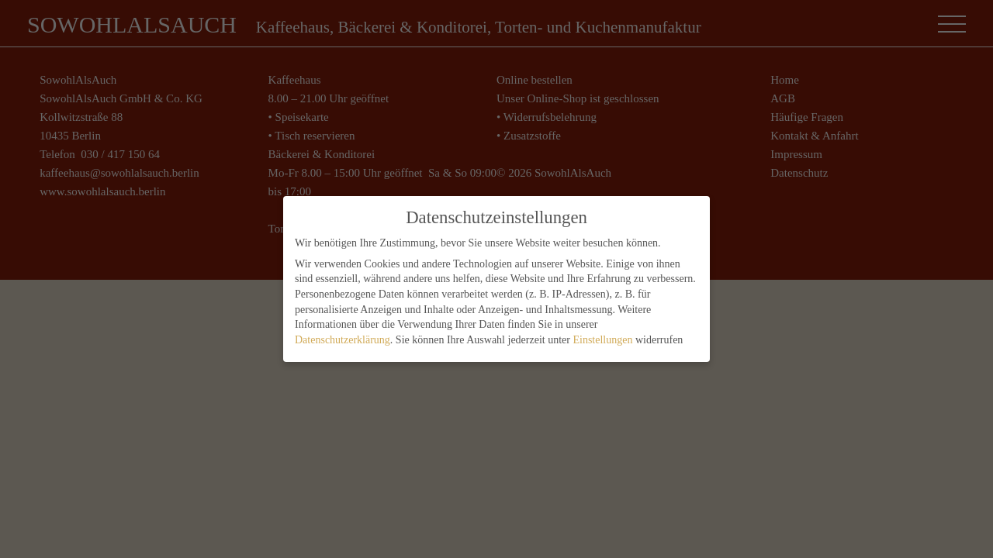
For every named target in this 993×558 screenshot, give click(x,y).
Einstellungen (602, 338)
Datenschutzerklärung (342, 338)
